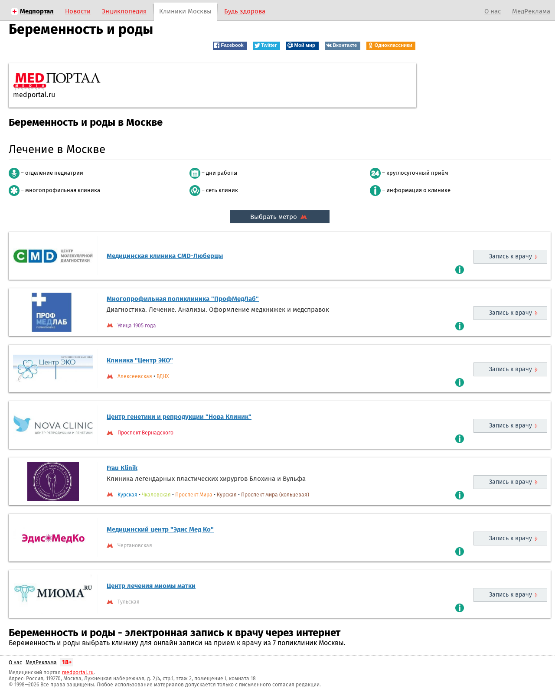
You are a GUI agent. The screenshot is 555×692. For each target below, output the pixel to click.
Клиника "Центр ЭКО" (140, 360)
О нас (492, 11)
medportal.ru (78, 672)
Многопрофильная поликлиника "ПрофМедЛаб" (183, 299)
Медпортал (37, 11)
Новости (78, 11)
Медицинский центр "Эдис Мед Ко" (160, 529)
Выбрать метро (279, 217)
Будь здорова (244, 11)
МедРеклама (531, 11)
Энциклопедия (124, 11)
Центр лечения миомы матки (151, 586)
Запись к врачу (510, 256)
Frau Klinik (122, 468)
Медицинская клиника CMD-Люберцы (165, 256)
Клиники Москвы (185, 11)
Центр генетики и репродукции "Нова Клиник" (179, 417)
